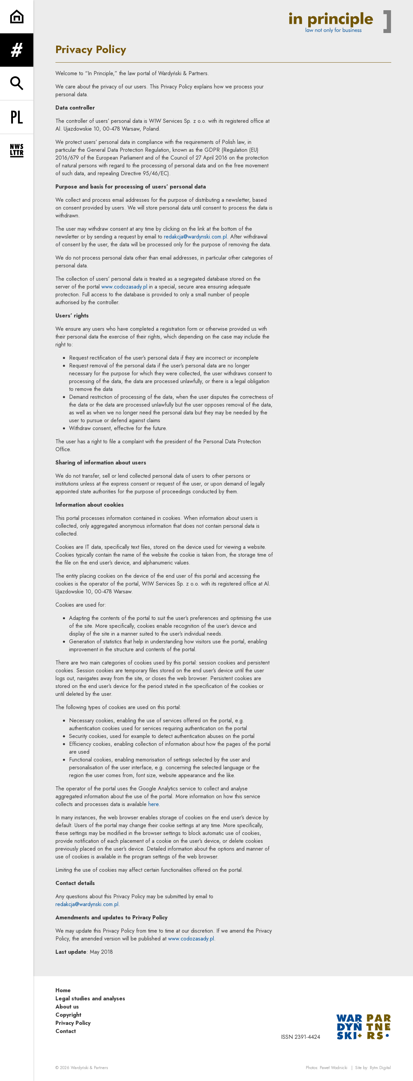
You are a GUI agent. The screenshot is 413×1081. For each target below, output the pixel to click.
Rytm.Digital (380, 1068)
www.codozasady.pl (124, 287)
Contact (65, 1031)
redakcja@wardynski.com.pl (195, 237)
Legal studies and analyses (90, 998)
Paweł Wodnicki (333, 1068)
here (153, 804)
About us (67, 1007)
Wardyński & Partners (89, 1068)
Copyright (68, 1015)
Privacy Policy (72, 1023)
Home (63, 990)
